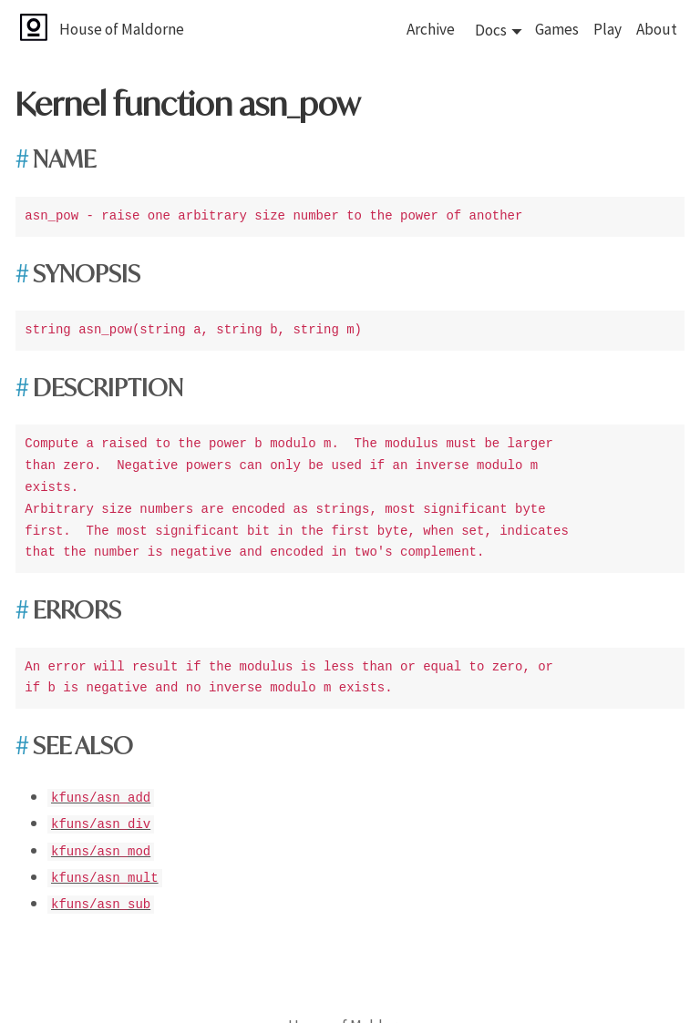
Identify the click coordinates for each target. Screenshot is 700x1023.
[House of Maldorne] (54, 29)
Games (557, 29)
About (656, 29)
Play (607, 29)
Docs (491, 30)
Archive (431, 29)
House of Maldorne (121, 29)
